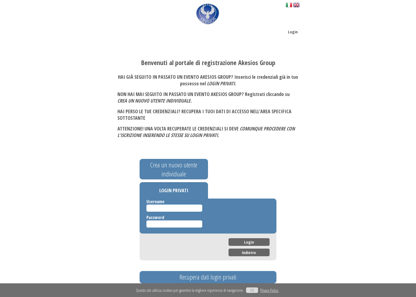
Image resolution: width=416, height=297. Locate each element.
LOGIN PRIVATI (173, 190)
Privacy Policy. (269, 290)
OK (252, 290)
